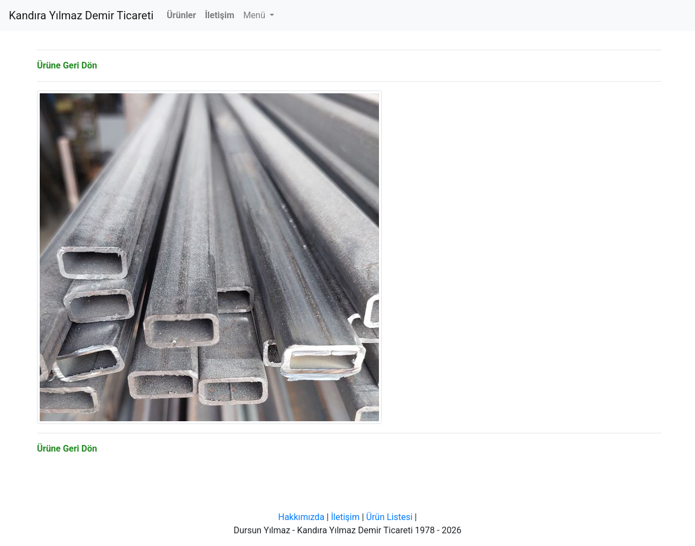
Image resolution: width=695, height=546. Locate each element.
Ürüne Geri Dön (67, 65)
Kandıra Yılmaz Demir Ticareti (81, 15)
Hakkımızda (301, 517)
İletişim (345, 517)
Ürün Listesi (389, 517)
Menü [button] (255, 15)
